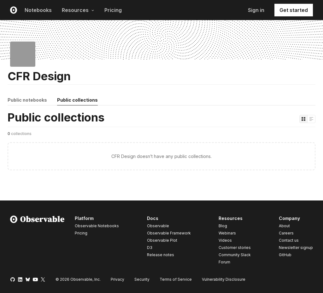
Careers (286, 233)
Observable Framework (169, 233)
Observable (158, 225)
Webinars (227, 233)
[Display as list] (311, 119)
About (284, 225)
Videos (225, 240)
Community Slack (235, 254)
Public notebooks (27, 100)
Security (142, 279)
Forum (224, 262)
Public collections (77, 100)
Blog (223, 225)
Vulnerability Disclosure (223, 279)
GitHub (285, 254)
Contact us (289, 240)
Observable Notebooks (97, 225)
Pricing (113, 10)
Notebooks (38, 10)
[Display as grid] (303, 119)
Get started (293, 10)
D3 (149, 247)
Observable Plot (162, 240)
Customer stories (235, 247)
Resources (78, 10)
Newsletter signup (296, 247)
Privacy (117, 279)
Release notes (160, 254)
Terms (176, 279)
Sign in (256, 10)
